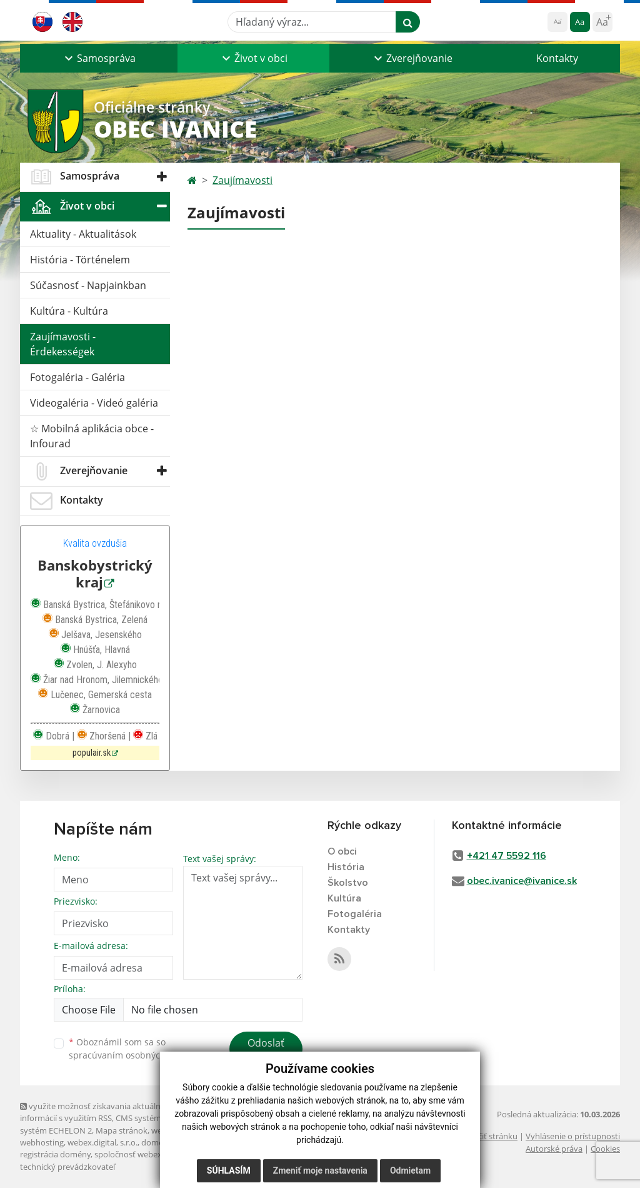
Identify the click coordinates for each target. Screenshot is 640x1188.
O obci (342, 851)
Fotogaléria (355, 914)
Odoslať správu (266, 1050)
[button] (99, 58)
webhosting (42, 1142)
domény (156, 1142)
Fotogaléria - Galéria (77, 377)
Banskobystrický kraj (95, 574)
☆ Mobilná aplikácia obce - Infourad (92, 436)
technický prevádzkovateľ (67, 1166)
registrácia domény (55, 1154)
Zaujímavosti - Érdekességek (63, 344)
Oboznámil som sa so (132, 1048)
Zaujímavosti (242, 180)
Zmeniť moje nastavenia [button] (320, 1170)
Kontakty (557, 58)
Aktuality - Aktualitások (83, 234)
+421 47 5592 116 (506, 856)
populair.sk (91, 753)
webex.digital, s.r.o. (103, 1142)
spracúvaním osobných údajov (132, 1055)
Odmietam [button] (410, 1170)
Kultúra (344, 898)
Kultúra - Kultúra (69, 311)
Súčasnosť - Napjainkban (88, 285)
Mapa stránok (122, 1130)
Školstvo (348, 883)
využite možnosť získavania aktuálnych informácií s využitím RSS (97, 1112)
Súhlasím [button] (229, 1170)
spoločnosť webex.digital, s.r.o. (151, 1154)
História (346, 867)
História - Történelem (80, 260)
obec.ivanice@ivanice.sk (522, 881)
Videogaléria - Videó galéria (94, 403)
